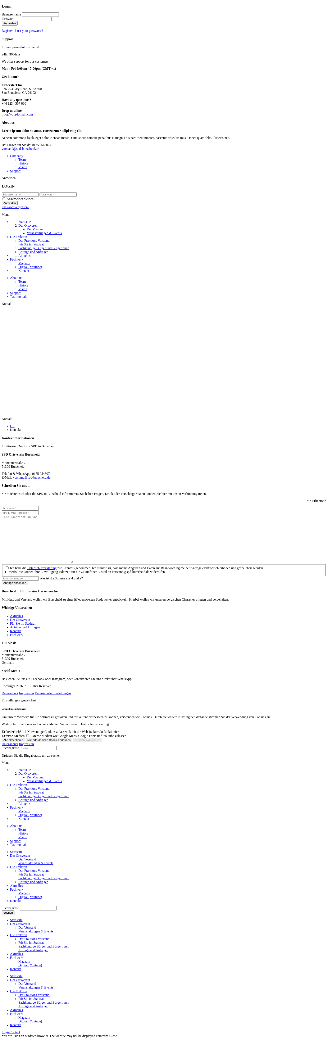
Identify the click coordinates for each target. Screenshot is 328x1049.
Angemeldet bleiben (19, 199)
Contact (15, 1041)
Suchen (8, 922)
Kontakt (15, 640)
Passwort (8, 19)
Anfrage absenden (14, 592)
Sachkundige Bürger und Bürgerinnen (43, 887)
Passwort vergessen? (15, 207)
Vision (22, 167)
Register (7, 30)
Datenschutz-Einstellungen (53, 702)
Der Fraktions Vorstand (34, 880)
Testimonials (18, 296)
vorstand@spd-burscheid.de (20, 148)
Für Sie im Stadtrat (22, 633)
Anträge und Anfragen (25, 636)
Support (15, 171)
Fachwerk (16, 644)
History (23, 163)
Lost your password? (29, 30)
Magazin (24, 902)
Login (6, 1041)
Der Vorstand (27, 869)
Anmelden (9, 23)
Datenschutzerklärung (41, 577)
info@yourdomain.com (17, 114)
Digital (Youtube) (30, 906)
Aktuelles (16, 625)
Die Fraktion (18, 876)
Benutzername (11, 14)
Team (22, 159)
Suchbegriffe (10, 757)
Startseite (16, 861)
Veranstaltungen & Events (35, 872)
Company (16, 156)
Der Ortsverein (20, 629)
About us (16, 278)
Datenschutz (10, 702)
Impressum (26, 702)
